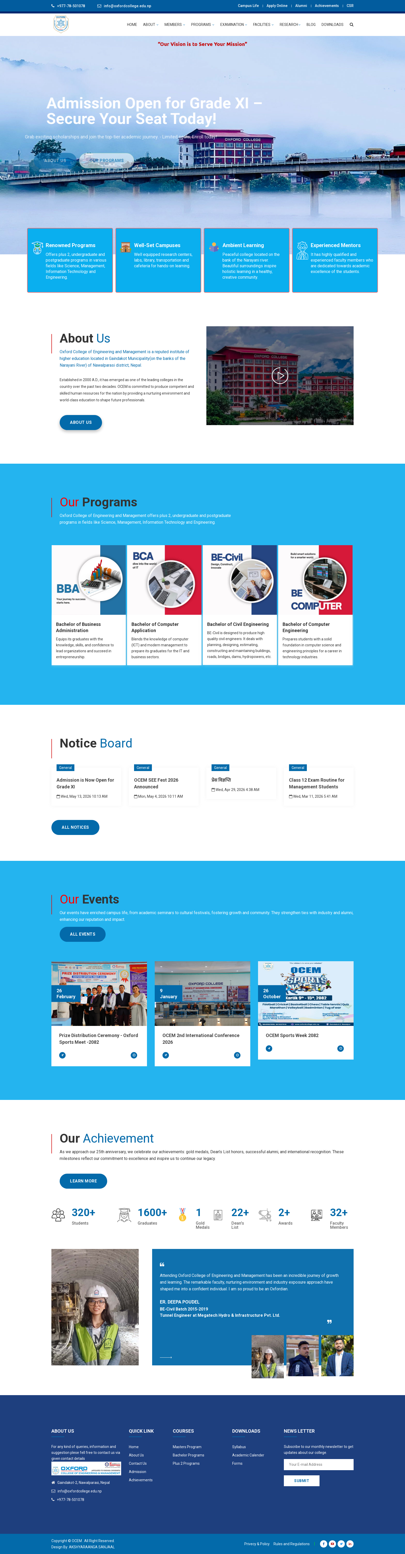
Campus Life (248, 6)
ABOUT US (81, 422)
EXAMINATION (233, 25)
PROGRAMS (202, 25)
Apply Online (277, 6)
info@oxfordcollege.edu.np (127, 6)
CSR (350, 6)
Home (134, 1447)
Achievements (327, 6)
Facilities (263, 25)
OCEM (77, 1541)
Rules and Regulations (292, 1544)
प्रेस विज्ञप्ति (221, 780)
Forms (237, 1463)
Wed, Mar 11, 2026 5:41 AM (313, 796)
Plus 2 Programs (186, 1463)
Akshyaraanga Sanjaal (92, 1547)
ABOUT (151, 25)
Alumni (301, 6)
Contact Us (138, 1463)
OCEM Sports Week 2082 (292, 1035)
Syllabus (239, 1447)
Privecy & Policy (257, 1544)
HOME (132, 25)
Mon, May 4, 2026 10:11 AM (158, 796)
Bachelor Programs (188, 1455)
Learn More (83, 1181)
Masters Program (187, 1447)
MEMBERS (175, 25)
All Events (82, 934)
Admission (137, 1472)
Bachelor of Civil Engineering (238, 624)
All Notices (75, 827)
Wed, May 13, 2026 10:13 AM (82, 796)
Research (290, 25)
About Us (136, 1455)
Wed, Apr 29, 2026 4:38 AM (235, 790)
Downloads (333, 25)
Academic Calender (248, 1455)
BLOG (311, 25)
